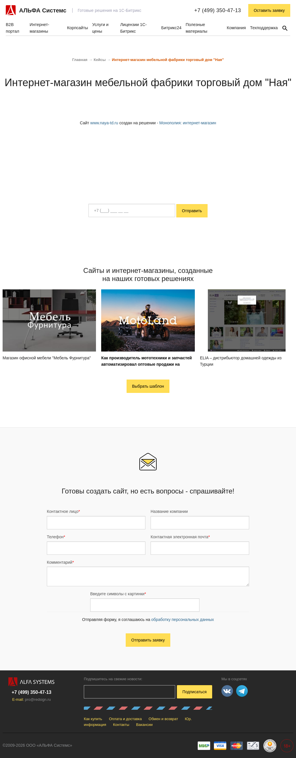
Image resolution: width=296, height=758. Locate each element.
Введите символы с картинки (118, 593)
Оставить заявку (269, 10)
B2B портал (12, 28)
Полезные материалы (196, 28)
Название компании (169, 511)
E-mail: (31, 699)
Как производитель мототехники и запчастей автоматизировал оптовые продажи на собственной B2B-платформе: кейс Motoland (146, 364)
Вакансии (144, 724)
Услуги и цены (100, 28)
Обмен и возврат (163, 719)
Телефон (56, 537)
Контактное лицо (63, 511)
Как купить (93, 719)
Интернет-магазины (39, 28)
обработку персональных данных (182, 619)
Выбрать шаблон (148, 386)
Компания (236, 27)
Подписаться (194, 691)
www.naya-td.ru (104, 123)
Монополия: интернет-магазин (187, 123)
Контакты (121, 724)
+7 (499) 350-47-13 (217, 10)
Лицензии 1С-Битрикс (133, 28)
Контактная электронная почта (180, 537)
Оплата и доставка (125, 719)
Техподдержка (264, 27)
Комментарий (60, 562)
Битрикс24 (171, 27)
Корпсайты (77, 27)
